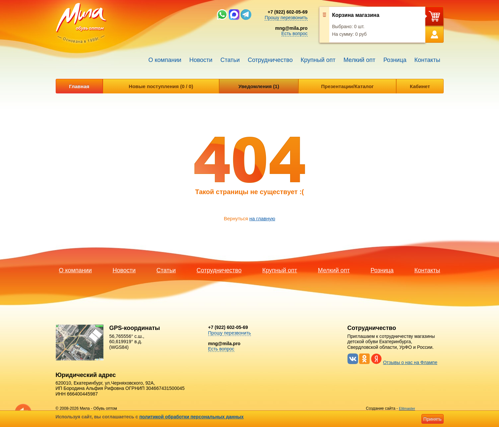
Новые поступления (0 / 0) (161, 86)
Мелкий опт (359, 60)
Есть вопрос (294, 33)
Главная (79, 86)
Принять (432, 419)
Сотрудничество (270, 60)
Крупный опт (318, 60)
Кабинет (420, 86)
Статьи (230, 60)
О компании (165, 60)
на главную (262, 218)
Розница (394, 60)
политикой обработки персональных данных (191, 416)
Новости (201, 60)
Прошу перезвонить (286, 17)
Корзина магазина (356, 15)
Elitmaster (407, 408)
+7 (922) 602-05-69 (287, 12)
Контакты (427, 60)
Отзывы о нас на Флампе (410, 362)
